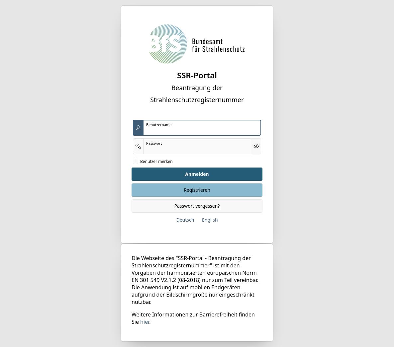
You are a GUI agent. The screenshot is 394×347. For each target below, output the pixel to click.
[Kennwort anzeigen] (256, 146)
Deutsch (185, 220)
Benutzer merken (156, 161)
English (210, 220)
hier (144, 321)
